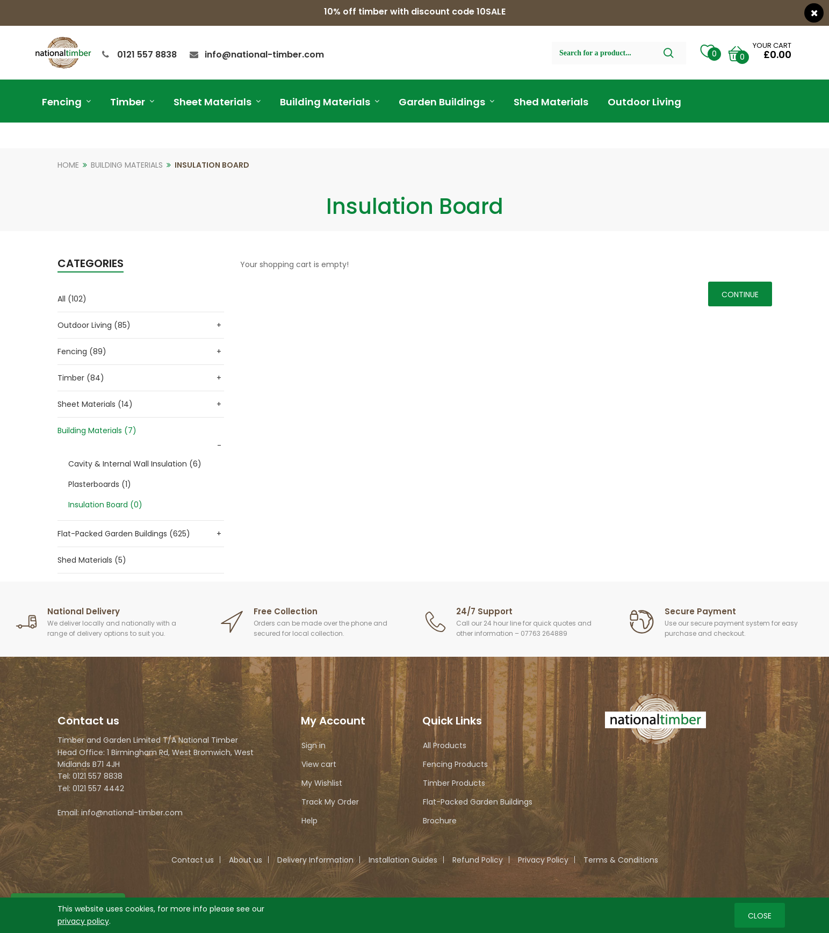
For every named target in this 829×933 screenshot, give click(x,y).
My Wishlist (321, 783)
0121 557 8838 (147, 54)
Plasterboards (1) (99, 484)
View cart (318, 764)
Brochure (440, 820)
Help (309, 820)
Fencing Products (455, 764)
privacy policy (83, 920)
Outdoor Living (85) (94, 325)
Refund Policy (477, 860)
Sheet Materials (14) (95, 404)
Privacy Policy (543, 860)
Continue (740, 294)
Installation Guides (403, 860)
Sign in (313, 745)
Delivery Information (315, 860)
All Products (444, 745)
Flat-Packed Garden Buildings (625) (123, 533)
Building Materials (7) (96, 430)
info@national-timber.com (264, 54)
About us (245, 860)
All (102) (71, 298)
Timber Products (454, 783)
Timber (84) (80, 377)
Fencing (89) (81, 351)
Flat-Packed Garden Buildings (477, 801)
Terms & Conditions (620, 860)
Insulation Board (212, 165)
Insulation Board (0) (105, 504)
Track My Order (330, 801)
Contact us (192, 860)
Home (68, 165)
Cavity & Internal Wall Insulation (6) (134, 463)
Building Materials (127, 165)
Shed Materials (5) (91, 560)
